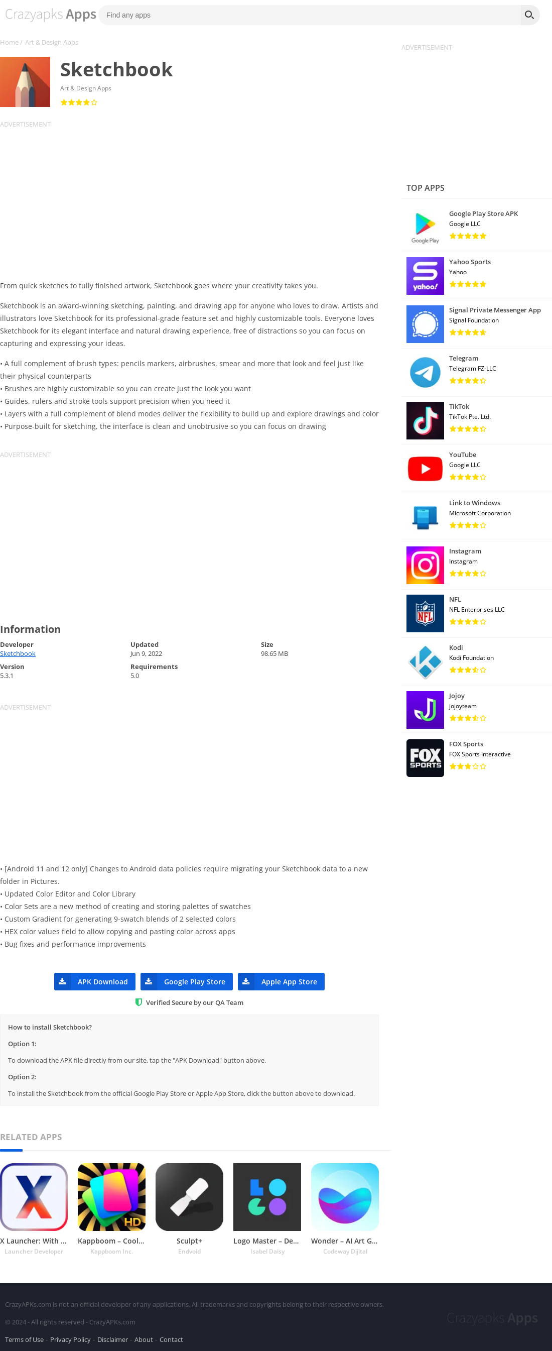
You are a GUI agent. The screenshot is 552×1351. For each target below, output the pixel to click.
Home (9, 42)
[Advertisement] (195, 199)
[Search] (530, 15)
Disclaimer (112, 1337)
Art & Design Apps (51, 42)
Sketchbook (18, 653)
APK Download (91, 981)
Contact (171, 1337)
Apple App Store (277, 981)
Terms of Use (24, 1337)
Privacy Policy (70, 1337)
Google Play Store (183, 981)
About (143, 1337)
